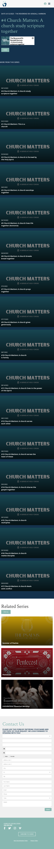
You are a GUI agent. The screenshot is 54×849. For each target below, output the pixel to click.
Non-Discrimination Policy (21, 840)
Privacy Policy (34, 840)
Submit (48, 809)
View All (5, 612)
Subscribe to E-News (27, 834)
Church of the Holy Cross (12, 823)
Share (5, 50)
